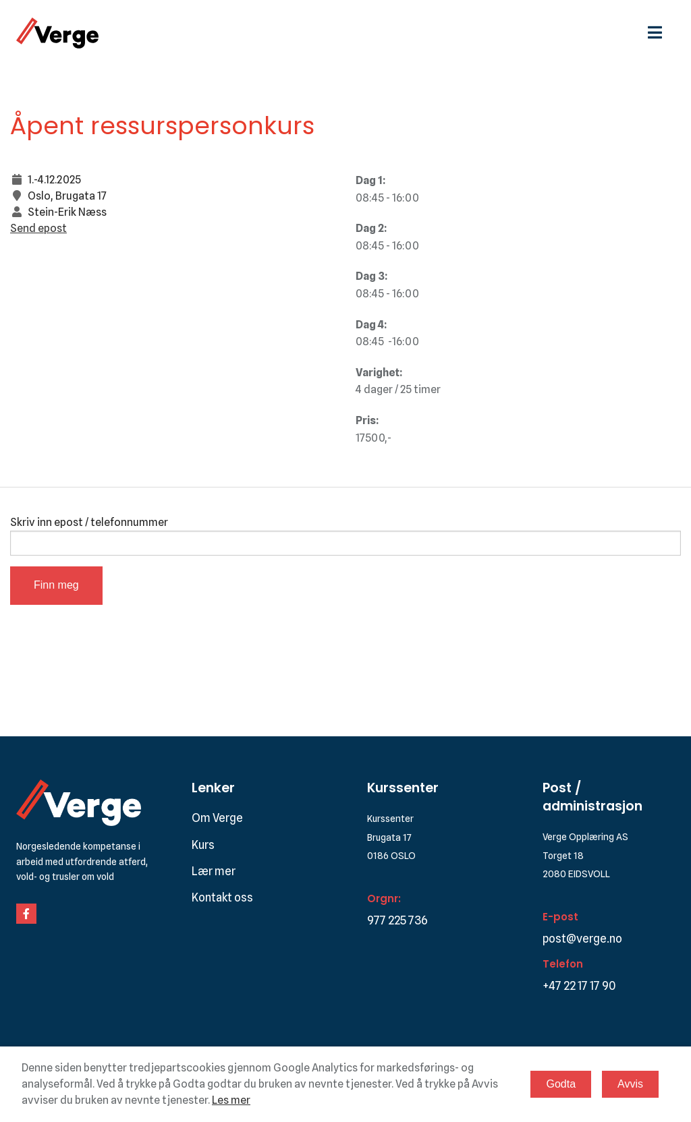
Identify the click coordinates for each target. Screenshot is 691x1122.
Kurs (203, 845)
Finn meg (56, 585)
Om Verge (217, 818)
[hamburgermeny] (661, 33)
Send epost (38, 228)
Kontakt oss (222, 897)
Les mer (231, 1100)
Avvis (630, 1084)
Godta (561, 1084)
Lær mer (214, 871)
